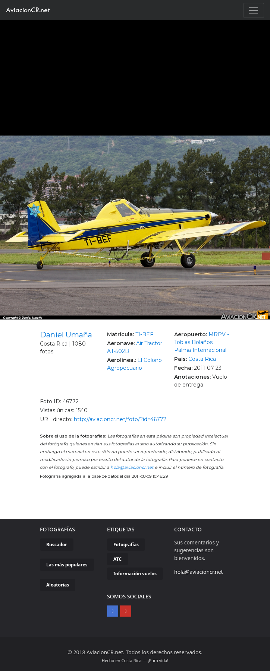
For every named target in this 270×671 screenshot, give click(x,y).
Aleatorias (57, 585)
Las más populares (67, 565)
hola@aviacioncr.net (132, 467)
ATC (117, 559)
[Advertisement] (135, 76)
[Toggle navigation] (253, 10)
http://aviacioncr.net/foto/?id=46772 (120, 419)
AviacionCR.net (28, 10)
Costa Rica (202, 359)
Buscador (56, 544)
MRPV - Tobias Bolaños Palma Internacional (201, 342)
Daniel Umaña (66, 334)
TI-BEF (144, 334)
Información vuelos (135, 573)
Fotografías (126, 544)
